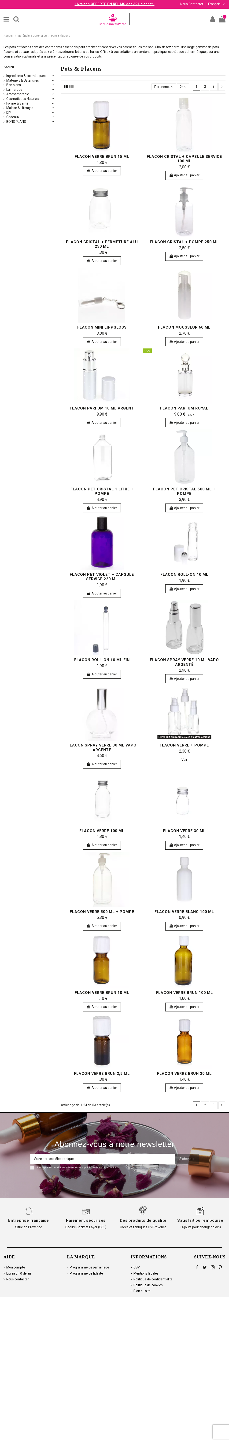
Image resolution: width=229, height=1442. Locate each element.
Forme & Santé (17, 103)
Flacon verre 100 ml (101, 831)
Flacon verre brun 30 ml (184, 1073)
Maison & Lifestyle (19, 108)
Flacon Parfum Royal (184, 408)
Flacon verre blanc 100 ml (184, 911)
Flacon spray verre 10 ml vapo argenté (184, 662)
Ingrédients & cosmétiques (26, 76)
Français (216, 4)
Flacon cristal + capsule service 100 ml (184, 158)
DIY (8, 112)
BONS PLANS (16, 121)
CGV (136, 1267)
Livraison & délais (19, 1273)
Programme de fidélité (86, 1273)
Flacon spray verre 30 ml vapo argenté (102, 747)
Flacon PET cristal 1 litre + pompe (101, 491)
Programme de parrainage (89, 1267)
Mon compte (15, 1267)
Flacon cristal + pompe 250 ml (184, 242)
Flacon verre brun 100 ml (184, 992)
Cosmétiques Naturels (22, 99)
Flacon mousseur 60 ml (184, 327)
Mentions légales (146, 1273)
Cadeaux (12, 117)
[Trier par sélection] (163, 86)
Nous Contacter (191, 4)
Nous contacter (17, 1279)
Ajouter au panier (102, 171)
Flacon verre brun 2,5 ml (102, 1073)
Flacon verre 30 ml (184, 831)
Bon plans (13, 85)
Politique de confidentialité (153, 1279)
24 (183, 87)
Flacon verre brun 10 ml (102, 992)
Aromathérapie (17, 94)
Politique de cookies (148, 1285)
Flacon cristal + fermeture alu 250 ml (102, 244)
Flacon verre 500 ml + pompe (102, 911)
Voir (184, 759)
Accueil (9, 67)
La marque (14, 89)
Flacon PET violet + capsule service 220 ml (102, 576)
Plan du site (142, 1291)
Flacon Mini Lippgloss (102, 327)
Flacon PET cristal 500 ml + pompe (184, 491)
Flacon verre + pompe (184, 745)
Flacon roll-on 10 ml (184, 574)
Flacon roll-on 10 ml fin (102, 660)
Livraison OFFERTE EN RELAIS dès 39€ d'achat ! (115, 4)
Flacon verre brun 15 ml (102, 156)
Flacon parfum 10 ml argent (102, 408)
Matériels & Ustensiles (22, 80)
